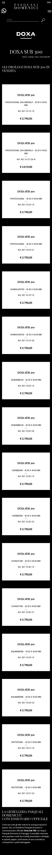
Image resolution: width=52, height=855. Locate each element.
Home (24, 57)
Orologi (30, 57)
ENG (49, 2)
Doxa (37, 57)
